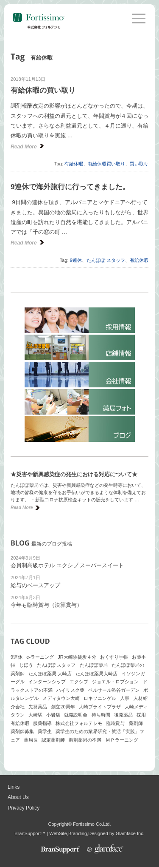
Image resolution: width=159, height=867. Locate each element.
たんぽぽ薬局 (94, 665)
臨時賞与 (115, 723)
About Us (18, 797)
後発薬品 (123, 714)
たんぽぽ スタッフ (105, 260)
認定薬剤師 (53, 739)
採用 (141, 714)
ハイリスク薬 (70, 690)
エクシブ (79, 681)
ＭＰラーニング (122, 739)
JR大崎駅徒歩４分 (77, 656)
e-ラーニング (40, 656)
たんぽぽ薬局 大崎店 (50, 673)
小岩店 (53, 714)
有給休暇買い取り (106, 163)
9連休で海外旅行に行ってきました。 (70, 187)
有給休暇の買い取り (43, 90)
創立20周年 (63, 706)
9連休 (76, 260)
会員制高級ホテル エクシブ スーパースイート (67, 565)
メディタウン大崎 (61, 698)
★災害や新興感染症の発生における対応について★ (74, 474)
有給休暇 (73, 163)
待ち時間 (101, 714)
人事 (124, 698)
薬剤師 (136, 723)
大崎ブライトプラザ (100, 706)
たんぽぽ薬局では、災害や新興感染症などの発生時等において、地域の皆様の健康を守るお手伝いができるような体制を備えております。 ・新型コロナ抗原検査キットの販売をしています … (78, 492)
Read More (24, 147)
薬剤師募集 (22, 731)
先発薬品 (37, 706)
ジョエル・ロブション (115, 681)
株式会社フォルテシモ (79, 723)
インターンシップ (47, 681)
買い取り (139, 163)
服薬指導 (42, 723)
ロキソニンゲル (100, 698)
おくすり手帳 (114, 656)
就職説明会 (75, 714)
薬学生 (45, 731)
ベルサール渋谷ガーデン (113, 690)
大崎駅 (35, 714)
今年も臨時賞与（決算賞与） (46, 605)
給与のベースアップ (35, 585)
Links (14, 787)
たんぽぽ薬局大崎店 (96, 673)
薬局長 (31, 739)
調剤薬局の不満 (85, 739)
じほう (26, 665)
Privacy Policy (23, 808)
